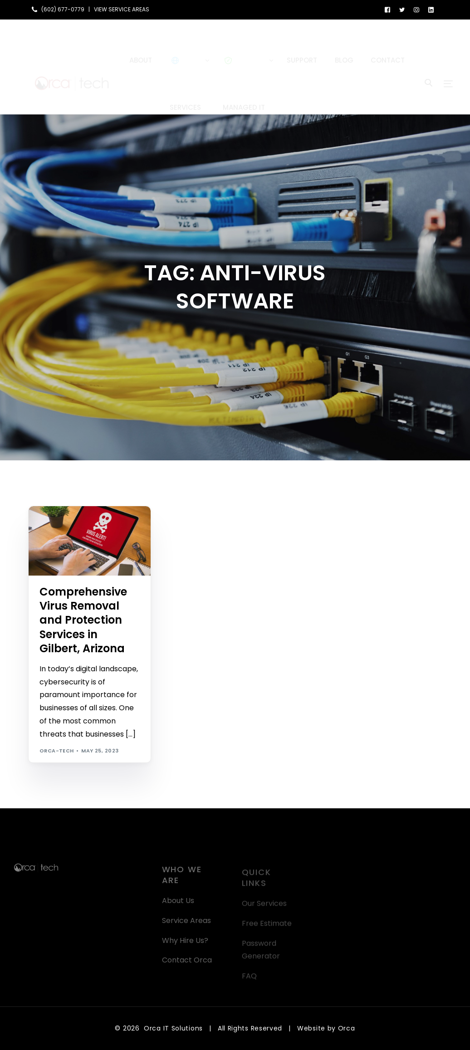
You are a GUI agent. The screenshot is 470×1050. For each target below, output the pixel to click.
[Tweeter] (402, 9)
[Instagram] (416, 9)
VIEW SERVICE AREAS (121, 9)
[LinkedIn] (431, 9)
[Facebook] (387, 9)
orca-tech (56, 750)
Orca (346, 1028)
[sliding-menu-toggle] (448, 67)
